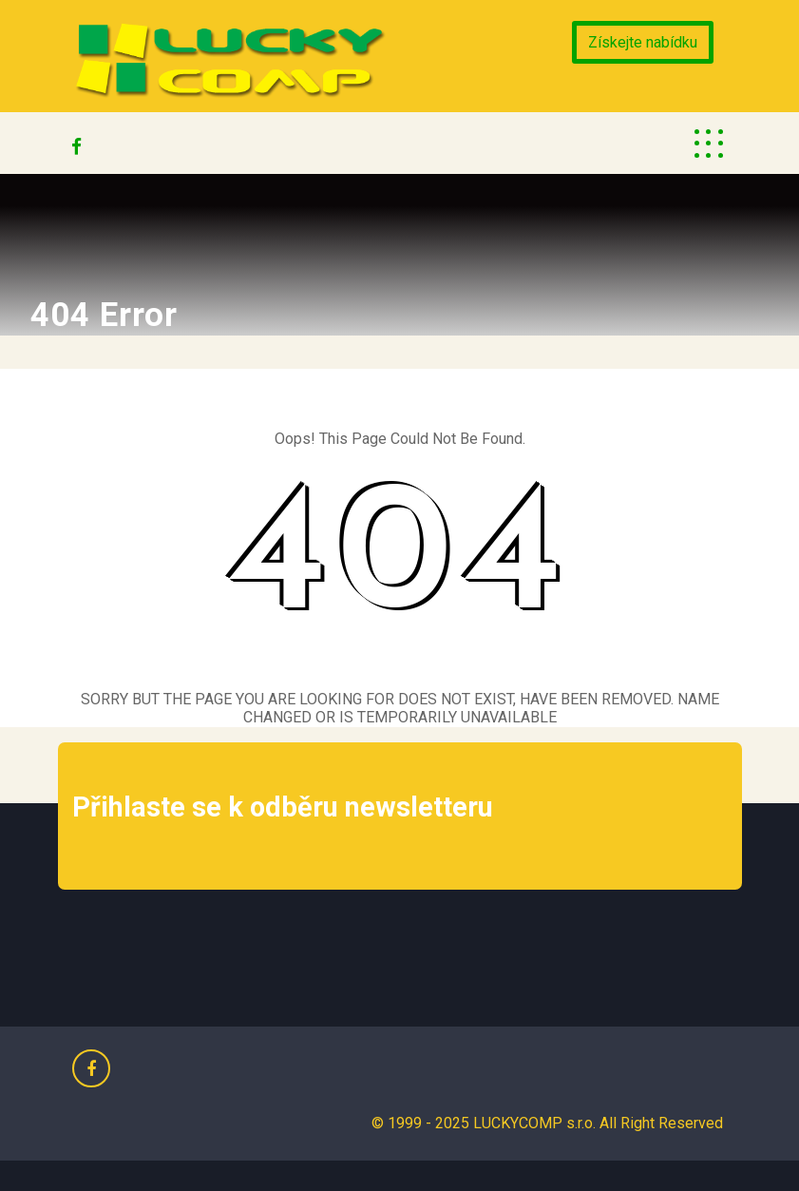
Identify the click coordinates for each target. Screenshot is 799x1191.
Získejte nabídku (642, 42)
